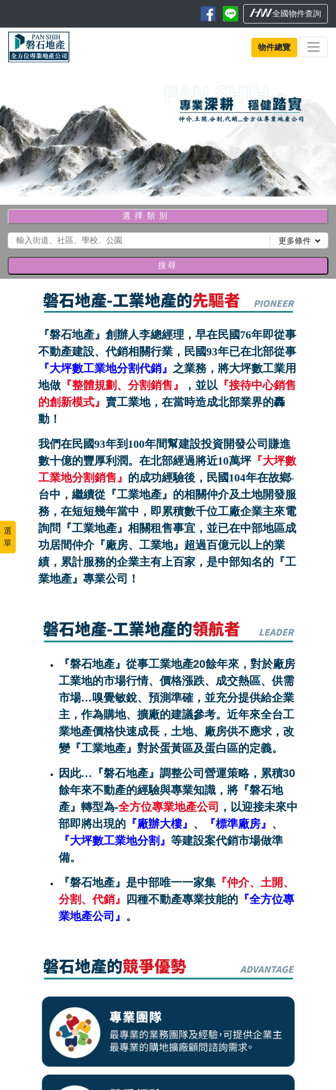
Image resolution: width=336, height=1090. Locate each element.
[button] (25, 131)
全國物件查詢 (285, 13)
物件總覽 (274, 47)
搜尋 (167, 265)
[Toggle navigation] (313, 47)
